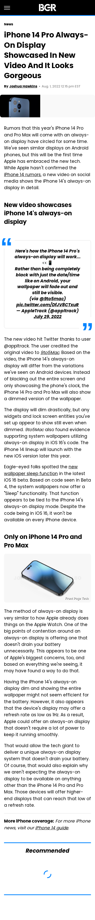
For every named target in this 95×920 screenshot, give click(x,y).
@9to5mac (51, 299)
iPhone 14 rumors (22, 175)
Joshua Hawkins (23, 86)
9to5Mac (49, 352)
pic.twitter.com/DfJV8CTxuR (47, 305)
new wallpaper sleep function (41, 470)
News (8, 24)
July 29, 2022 (48, 317)
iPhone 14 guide (51, 828)
